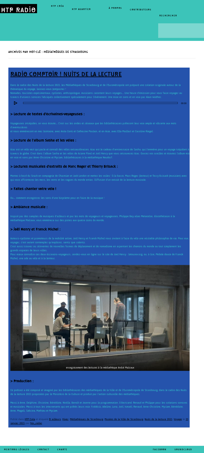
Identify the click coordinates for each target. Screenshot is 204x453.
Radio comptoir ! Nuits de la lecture (66, 74)
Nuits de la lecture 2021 (158, 419)
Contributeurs (140, 9)
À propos (115, 8)
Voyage (178, 419)
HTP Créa (57, 6)
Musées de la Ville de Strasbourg (124, 419)
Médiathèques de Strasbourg (86, 419)
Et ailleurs (55, 419)
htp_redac (36, 423)
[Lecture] (16, 103)
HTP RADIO (18, 9)
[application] (100, 103)
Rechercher (168, 15)
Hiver (65, 419)
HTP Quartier (81, 9)
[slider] (100, 103)
